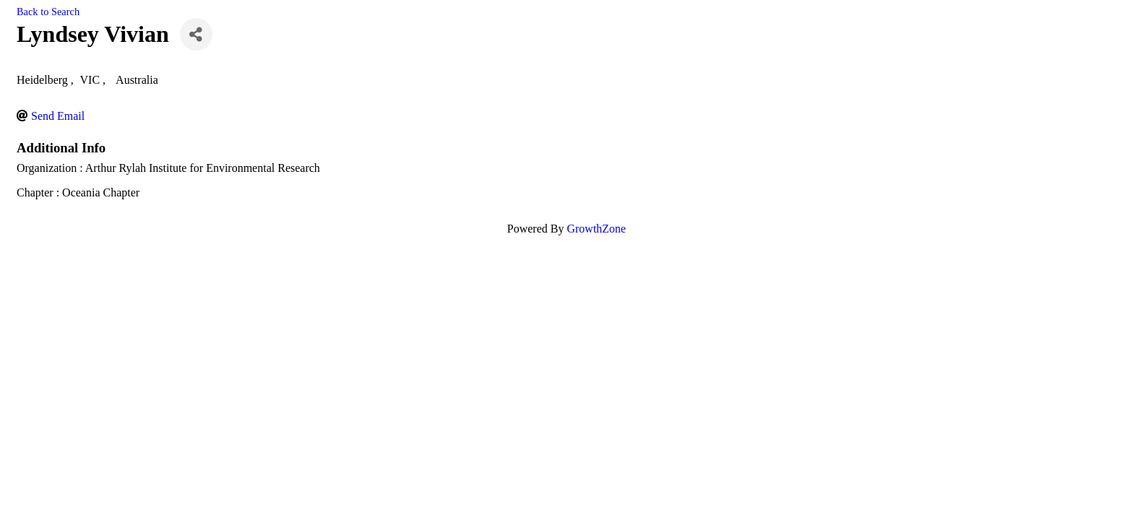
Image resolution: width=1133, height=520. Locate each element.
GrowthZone (596, 228)
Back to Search (48, 11)
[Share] (196, 34)
